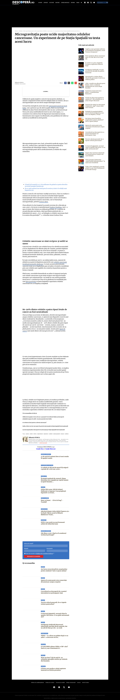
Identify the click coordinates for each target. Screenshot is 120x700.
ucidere (64, 431)
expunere (45, 431)
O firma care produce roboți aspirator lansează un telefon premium (53, 667)
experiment (39, 431)
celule (30, 431)
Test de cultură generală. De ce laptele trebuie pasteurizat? (53, 600)
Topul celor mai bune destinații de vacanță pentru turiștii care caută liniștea (94, 155)
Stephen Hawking (52, 206)
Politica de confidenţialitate (38, 680)
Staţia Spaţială (55, 431)
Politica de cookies (50, 680)
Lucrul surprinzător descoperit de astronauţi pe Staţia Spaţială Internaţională (43, 427)
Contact (78, 680)
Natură (57, 3)
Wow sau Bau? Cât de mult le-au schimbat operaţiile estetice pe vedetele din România (55, 656)
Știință (46, 3)
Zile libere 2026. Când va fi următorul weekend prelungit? (53, 531)
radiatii (49, 431)
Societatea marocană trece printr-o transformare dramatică (95, 93)
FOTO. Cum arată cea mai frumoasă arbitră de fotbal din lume (53, 520)
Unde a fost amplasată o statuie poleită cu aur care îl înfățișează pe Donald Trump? (94, 169)
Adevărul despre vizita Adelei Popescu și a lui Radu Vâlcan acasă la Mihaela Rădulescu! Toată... (55, 510)
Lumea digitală (65, 3)
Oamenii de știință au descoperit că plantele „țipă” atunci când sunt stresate (94, 107)
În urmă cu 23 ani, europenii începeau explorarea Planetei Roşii (93, 65)
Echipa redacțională (70, 680)
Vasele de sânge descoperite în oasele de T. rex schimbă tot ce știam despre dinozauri (94, 100)
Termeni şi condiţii (60, 680)
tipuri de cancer (54, 326)
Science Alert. (43, 201)
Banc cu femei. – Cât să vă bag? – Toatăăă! (55, 498)
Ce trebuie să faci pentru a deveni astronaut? (34, 420)
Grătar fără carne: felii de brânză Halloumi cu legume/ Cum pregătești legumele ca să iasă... (55, 488)
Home (16, 32)
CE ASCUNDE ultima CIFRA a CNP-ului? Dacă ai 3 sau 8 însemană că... (54, 645)
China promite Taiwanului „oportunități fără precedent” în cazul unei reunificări (94, 162)
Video (77, 3)
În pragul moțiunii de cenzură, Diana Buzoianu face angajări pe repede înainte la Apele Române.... (54, 477)
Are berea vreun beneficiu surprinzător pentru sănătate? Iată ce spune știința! (54, 567)
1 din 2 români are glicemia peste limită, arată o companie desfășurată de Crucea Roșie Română (95, 87)
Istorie (73, 3)
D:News (40, 3)
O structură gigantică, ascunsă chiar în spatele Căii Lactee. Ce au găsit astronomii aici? (55, 612)
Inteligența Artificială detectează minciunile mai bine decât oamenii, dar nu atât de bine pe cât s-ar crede (54, 623)
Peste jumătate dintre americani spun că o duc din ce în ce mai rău (95, 58)
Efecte (34, 431)
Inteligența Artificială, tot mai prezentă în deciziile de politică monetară (94, 72)
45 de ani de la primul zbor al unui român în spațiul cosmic (55, 455)
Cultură (51, 3)
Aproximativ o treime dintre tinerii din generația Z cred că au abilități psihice (94, 79)
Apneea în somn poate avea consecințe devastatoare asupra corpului (54, 578)
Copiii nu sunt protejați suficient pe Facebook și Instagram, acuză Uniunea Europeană (94, 52)
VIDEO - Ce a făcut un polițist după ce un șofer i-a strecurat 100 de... (54, 634)
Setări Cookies (85, 680)
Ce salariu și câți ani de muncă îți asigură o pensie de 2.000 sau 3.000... (54, 465)
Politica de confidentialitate (44, 551)
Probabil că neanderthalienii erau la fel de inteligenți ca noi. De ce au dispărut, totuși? (95, 114)
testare (60, 431)
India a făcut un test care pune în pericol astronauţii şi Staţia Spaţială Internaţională (45, 423)
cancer (27, 431)
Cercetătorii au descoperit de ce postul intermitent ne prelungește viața (53, 589)
